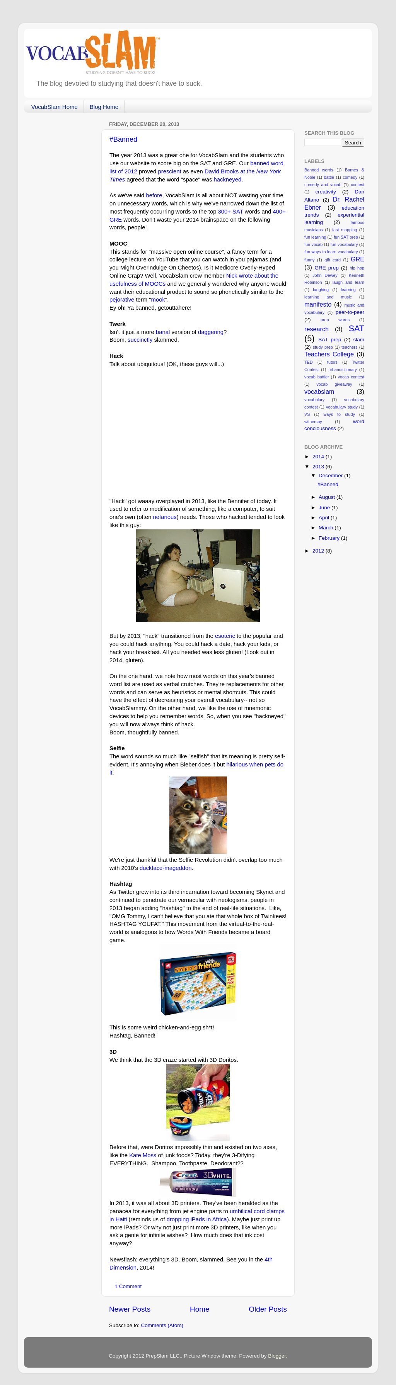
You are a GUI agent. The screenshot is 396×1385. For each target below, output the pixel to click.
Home (199, 1309)
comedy (350, 177)
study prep (323, 347)
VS (307, 414)
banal (163, 332)
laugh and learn (348, 282)
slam (359, 339)
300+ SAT (230, 212)
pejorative (121, 300)
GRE (357, 259)
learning (348, 289)
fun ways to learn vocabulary (331, 251)
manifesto (317, 304)
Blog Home (104, 106)
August (327, 497)
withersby (313, 421)
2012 (319, 551)
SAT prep (329, 339)
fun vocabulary (344, 244)
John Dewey (324, 275)
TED (308, 362)
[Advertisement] (63, 234)
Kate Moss (142, 1155)
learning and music (328, 297)
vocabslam (319, 391)
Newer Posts (129, 1309)
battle (329, 177)
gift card (332, 260)
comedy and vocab (322, 184)
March (327, 528)
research (316, 328)
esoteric (225, 636)
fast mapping (344, 229)
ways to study (339, 414)
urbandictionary (342, 369)
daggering (211, 332)
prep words (335, 319)
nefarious (165, 517)
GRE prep (327, 268)
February (330, 538)
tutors (332, 362)
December (331, 475)
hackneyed (227, 179)
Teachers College (329, 354)
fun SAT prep (346, 237)
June (325, 507)
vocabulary (314, 399)
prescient (169, 171)
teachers (349, 347)
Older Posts (268, 1309)
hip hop (357, 268)
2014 (319, 456)
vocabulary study (342, 407)
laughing (321, 289)
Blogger (277, 1356)
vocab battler (316, 377)
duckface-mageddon (166, 868)
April (325, 517)
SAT (356, 328)
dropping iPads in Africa (197, 1219)
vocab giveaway (334, 384)
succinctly (140, 340)
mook (158, 300)
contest (357, 184)
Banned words (318, 170)
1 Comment (128, 1286)
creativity (325, 192)
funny (309, 260)
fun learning (315, 237)
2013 (319, 467)
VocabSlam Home (54, 106)
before (154, 195)
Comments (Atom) (162, 1325)
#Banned (123, 139)
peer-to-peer (350, 312)
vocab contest (351, 377)
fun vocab (313, 244)
